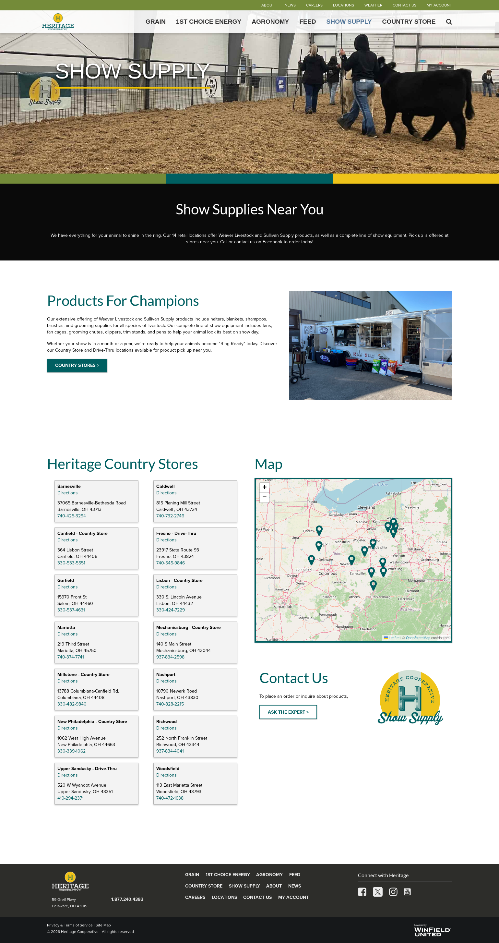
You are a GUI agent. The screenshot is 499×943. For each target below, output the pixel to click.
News (290, 5)
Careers (314, 5)
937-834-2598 (170, 657)
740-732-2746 (170, 516)
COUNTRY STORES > (77, 365)
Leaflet (391, 638)
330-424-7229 (170, 610)
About (267, 5)
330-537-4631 (71, 610)
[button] (382, 563)
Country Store (409, 21)
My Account (439, 5)
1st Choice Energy (209, 21)
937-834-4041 (170, 751)
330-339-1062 (71, 751)
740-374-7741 (70, 657)
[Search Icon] (449, 21)
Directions (67, 493)
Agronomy (270, 21)
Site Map (103, 925)
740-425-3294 (71, 516)
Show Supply (349, 21)
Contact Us (404, 5)
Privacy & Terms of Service (70, 925)
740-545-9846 (170, 563)
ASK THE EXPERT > (288, 712)
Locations (343, 5)
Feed (307, 21)
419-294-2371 (70, 798)
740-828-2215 (170, 704)
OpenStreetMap (418, 638)
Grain (156, 21)
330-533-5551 (71, 563)
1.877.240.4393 (127, 899)
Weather (373, 5)
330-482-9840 (72, 704)
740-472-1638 (170, 798)
